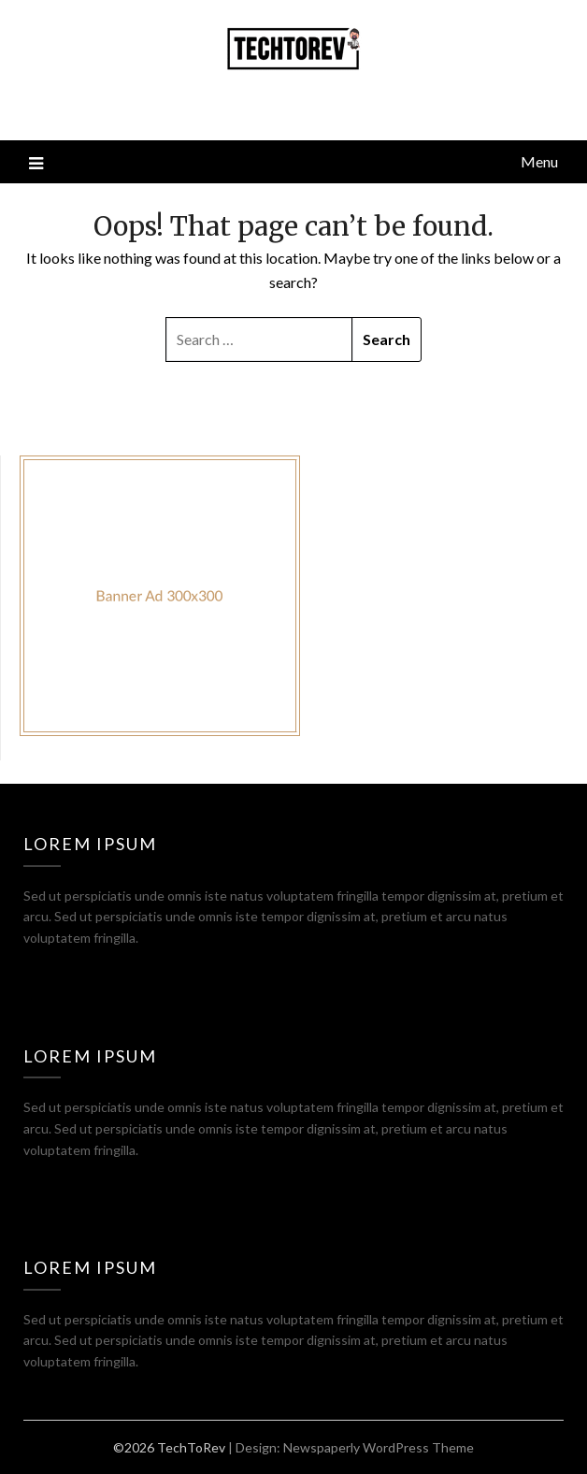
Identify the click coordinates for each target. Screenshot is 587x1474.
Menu (539, 161)
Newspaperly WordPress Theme (378, 1447)
